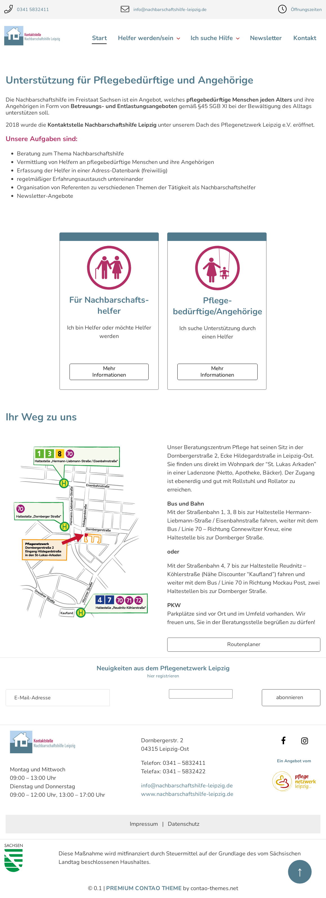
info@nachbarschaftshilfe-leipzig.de (187, 785)
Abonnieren (289, 697)
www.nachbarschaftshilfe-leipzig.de (187, 794)
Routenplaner (243, 644)
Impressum (144, 823)
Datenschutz (183, 823)
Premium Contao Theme (144, 888)
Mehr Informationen (109, 372)
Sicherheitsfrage (148, 693)
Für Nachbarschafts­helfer (109, 305)
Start (100, 38)
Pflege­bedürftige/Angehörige (217, 306)
